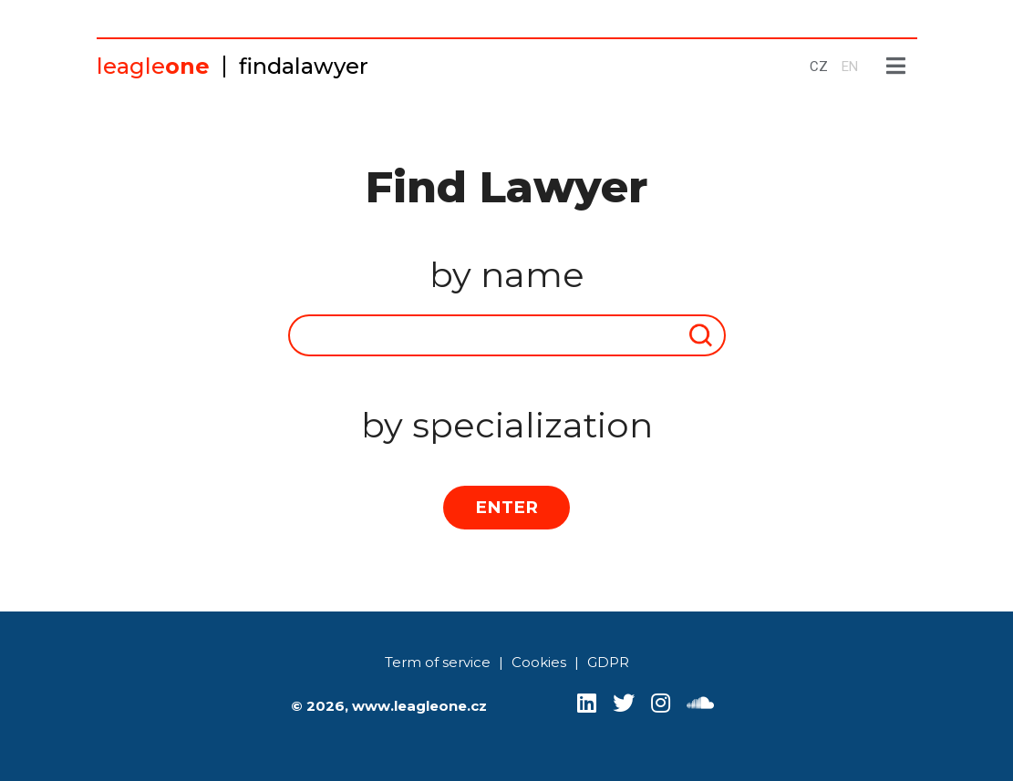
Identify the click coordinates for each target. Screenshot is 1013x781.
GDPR (608, 662)
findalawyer (303, 66)
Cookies (539, 662)
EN (850, 66)
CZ (819, 66)
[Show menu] (896, 67)
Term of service (438, 662)
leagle (153, 66)
